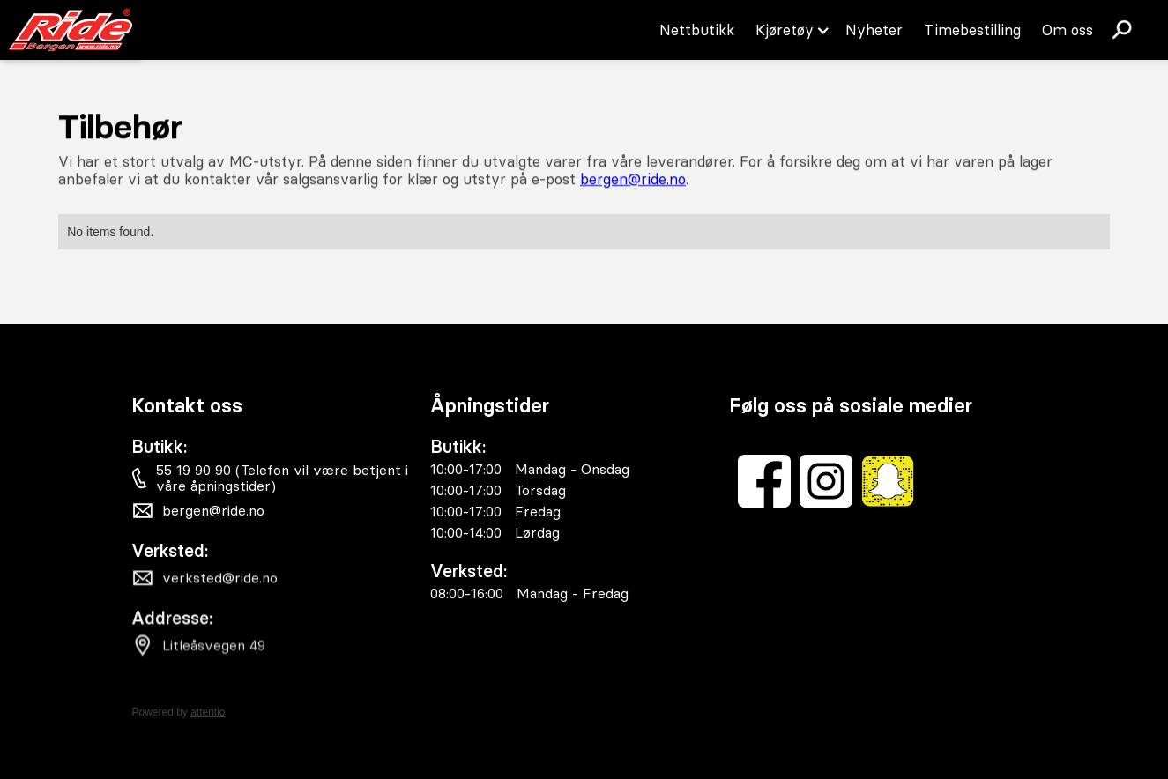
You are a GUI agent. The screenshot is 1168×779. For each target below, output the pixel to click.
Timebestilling (972, 30)
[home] (70, 30)
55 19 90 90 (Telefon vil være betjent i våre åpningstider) (283, 477)
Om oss (1067, 30)
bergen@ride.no (633, 179)
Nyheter (874, 30)
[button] (790, 30)
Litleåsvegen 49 (213, 650)
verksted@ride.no (220, 581)
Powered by (178, 712)
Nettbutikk (696, 30)
